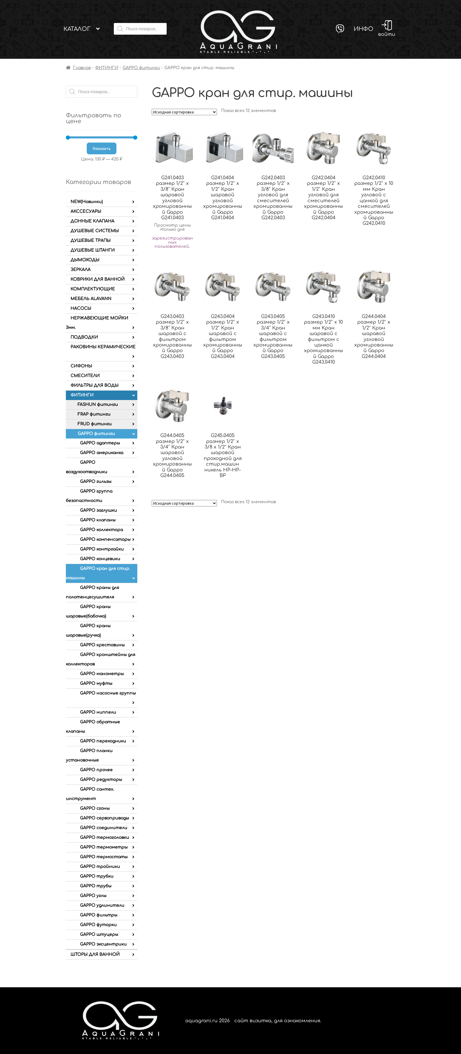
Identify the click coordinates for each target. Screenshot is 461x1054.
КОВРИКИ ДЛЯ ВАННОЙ (98, 279)
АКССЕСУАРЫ (86, 211)
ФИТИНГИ (106, 68)
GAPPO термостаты (104, 857)
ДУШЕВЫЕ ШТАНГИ (93, 250)
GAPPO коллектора (101, 530)
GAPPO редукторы (101, 779)
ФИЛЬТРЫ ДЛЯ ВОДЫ (94, 385)
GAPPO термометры (104, 847)
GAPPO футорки (98, 925)
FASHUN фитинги (98, 404)
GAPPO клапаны (98, 520)
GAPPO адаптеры (100, 443)
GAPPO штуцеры (99, 934)
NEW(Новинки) (87, 202)
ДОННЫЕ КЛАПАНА (92, 221)
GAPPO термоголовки (104, 837)
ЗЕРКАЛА (81, 269)
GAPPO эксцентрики (103, 944)
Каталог (77, 29)
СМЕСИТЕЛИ (85, 376)
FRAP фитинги (94, 414)
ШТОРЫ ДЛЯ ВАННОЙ (95, 954)
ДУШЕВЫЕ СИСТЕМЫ (95, 231)
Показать (102, 148)
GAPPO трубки (96, 876)
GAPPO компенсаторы (105, 539)
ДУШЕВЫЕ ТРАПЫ (91, 240)
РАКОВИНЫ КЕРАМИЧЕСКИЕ (103, 347)
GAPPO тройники (100, 866)
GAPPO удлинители (102, 905)
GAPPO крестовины (102, 645)
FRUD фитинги (95, 424)
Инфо (363, 29)
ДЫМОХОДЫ (85, 260)
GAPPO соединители (103, 828)
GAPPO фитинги (141, 68)
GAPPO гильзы (95, 481)
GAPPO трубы (95, 886)
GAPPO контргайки (102, 549)
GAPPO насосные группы (108, 693)
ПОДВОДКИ (84, 337)
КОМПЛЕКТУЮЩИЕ (93, 289)
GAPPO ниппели (98, 712)
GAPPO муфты (96, 683)
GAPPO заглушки (98, 510)
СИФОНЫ (81, 366)
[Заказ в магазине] (184, 112)
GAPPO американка (101, 453)
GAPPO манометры (102, 674)
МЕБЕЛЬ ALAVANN (91, 299)
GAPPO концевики (100, 559)
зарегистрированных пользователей (172, 242)
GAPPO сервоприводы (104, 818)
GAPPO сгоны (95, 808)
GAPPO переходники (103, 741)
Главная (82, 68)
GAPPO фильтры (98, 915)
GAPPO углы (93, 896)
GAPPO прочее (96, 770)
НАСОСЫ (81, 308)
